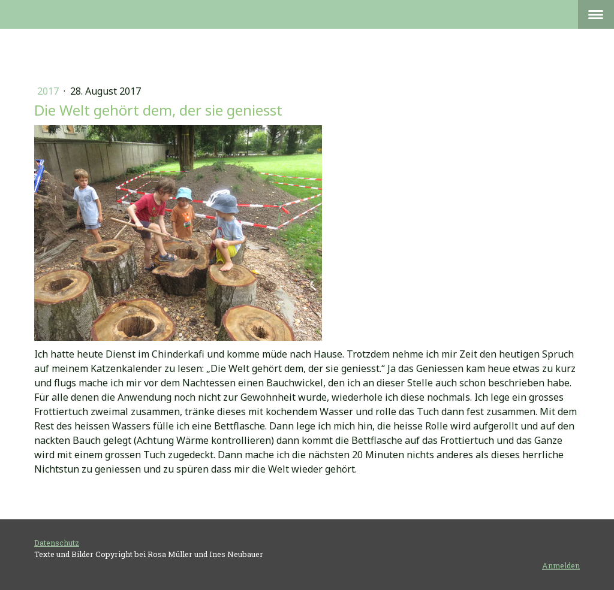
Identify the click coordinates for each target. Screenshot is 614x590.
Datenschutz (56, 542)
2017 (49, 91)
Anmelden (561, 565)
